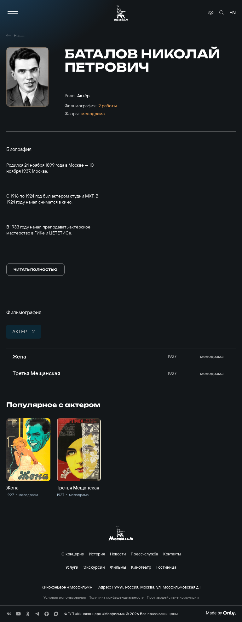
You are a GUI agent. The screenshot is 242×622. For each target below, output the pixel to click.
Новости (118, 553)
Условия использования (64, 597)
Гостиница (166, 567)
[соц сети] (8, 613)
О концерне (72, 553)
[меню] (12, 12)
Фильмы (118, 567)
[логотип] (121, 12)
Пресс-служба (144, 553)
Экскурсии (94, 567)
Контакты (172, 553)
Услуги (72, 567)
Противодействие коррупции (173, 597)
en (232, 12)
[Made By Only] (221, 613)
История (97, 553)
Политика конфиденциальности (116, 597)
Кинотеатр (141, 567)
